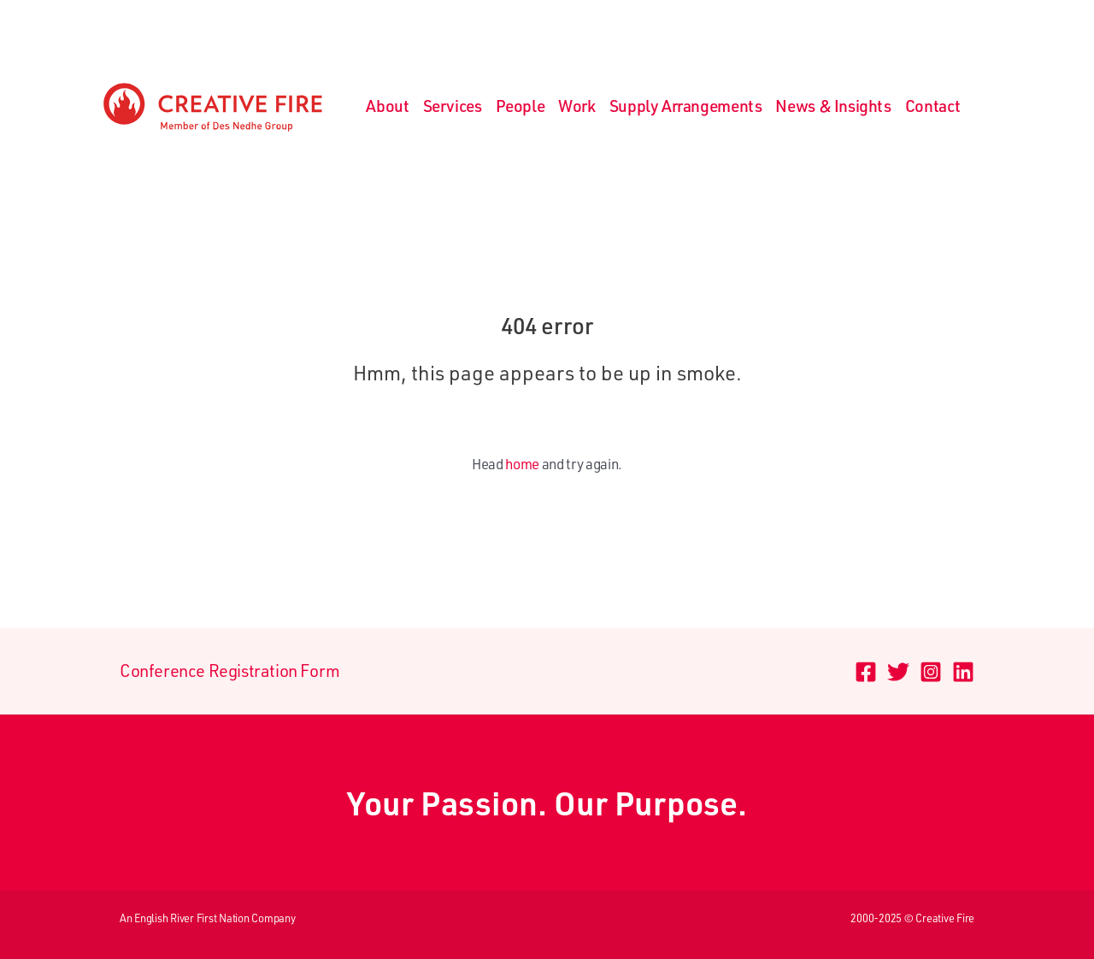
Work (576, 105)
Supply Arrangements (685, 105)
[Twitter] (898, 672)
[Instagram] (931, 672)
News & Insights (833, 105)
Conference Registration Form (230, 670)
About (387, 105)
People (520, 105)
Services (452, 105)
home (522, 464)
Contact (933, 105)
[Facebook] (866, 672)
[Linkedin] (963, 672)
